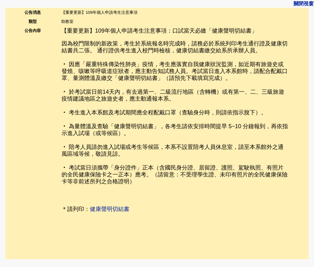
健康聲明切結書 (109, 209)
